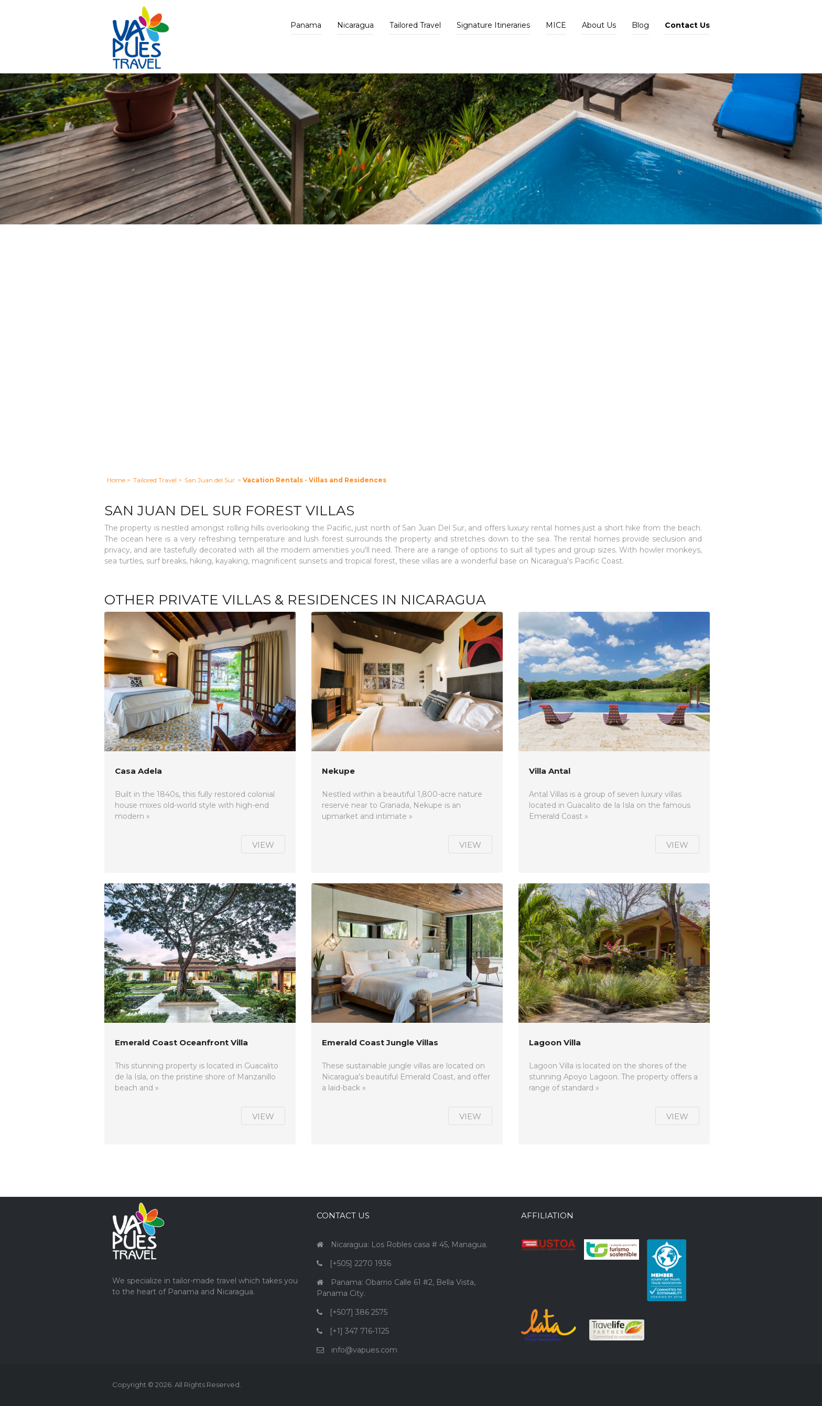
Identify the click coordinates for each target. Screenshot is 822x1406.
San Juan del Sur (210, 480)
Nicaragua (355, 25)
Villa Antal (549, 771)
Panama (305, 25)
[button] (687, 17)
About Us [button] (599, 25)
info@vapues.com (364, 1350)
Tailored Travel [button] (415, 25)
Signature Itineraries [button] (493, 25)
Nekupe (338, 771)
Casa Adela (138, 771)
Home (116, 480)
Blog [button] (640, 25)
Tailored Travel (155, 480)
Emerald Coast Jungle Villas (380, 1043)
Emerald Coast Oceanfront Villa (181, 1043)
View (263, 845)
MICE (556, 25)
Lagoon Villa (555, 1043)
